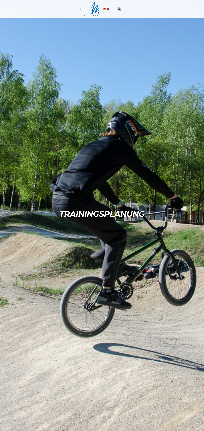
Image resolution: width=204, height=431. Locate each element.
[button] (119, 8)
